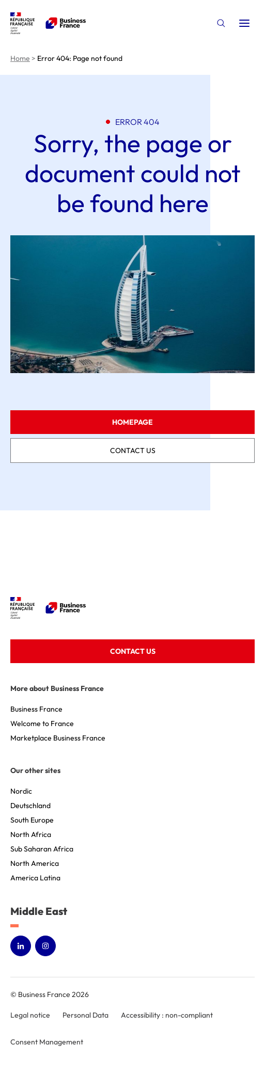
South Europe (32, 820)
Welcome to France (42, 723)
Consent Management (46, 1042)
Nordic (21, 791)
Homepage (132, 422)
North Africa (30, 834)
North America (34, 863)
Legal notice (30, 1015)
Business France (36, 709)
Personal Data (85, 1015)
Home (20, 58)
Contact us (132, 450)
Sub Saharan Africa (41, 849)
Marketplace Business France (57, 738)
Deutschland (30, 805)
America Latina (35, 877)
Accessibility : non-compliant (167, 1015)
